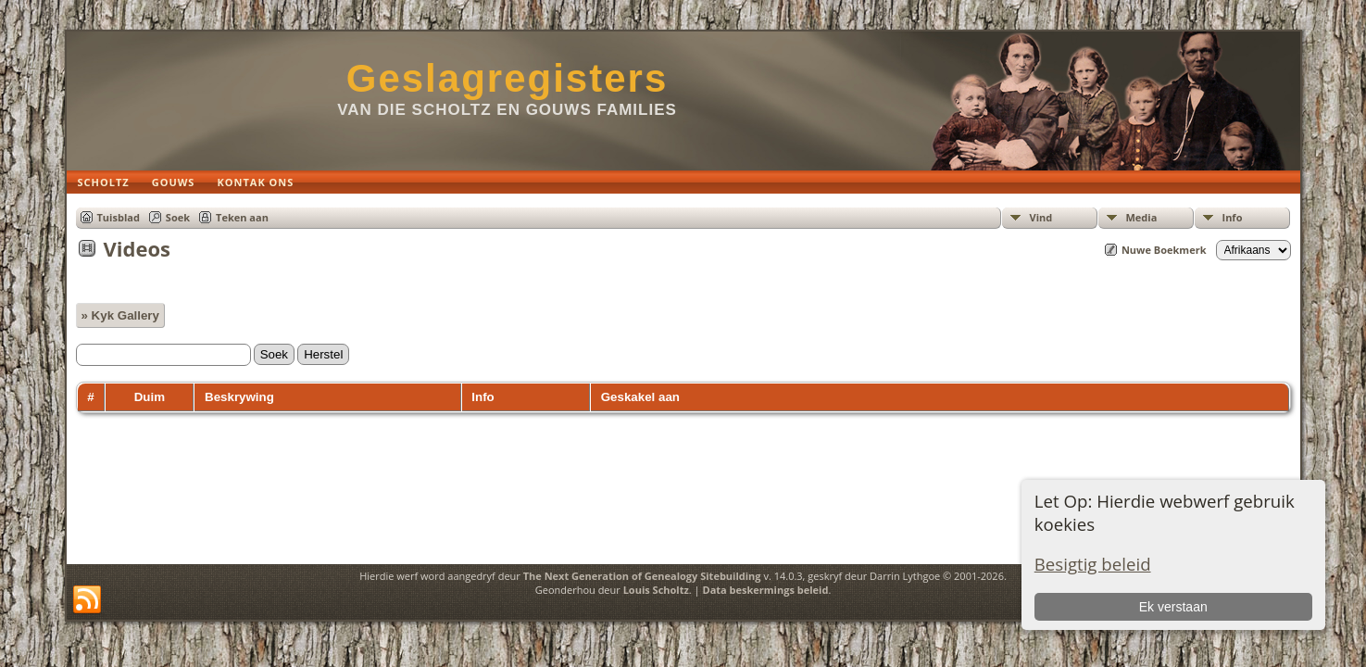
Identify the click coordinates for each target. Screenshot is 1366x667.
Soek (178, 217)
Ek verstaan (1173, 606)
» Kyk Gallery (120, 315)
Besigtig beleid (1092, 563)
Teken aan (242, 217)
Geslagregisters (507, 78)
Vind (1041, 217)
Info (1232, 217)
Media (1142, 217)
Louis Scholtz (656, 590)
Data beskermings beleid (766, 590)
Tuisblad (118, 217)
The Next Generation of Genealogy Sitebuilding (642, 576)
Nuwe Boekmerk (1164, 250)
